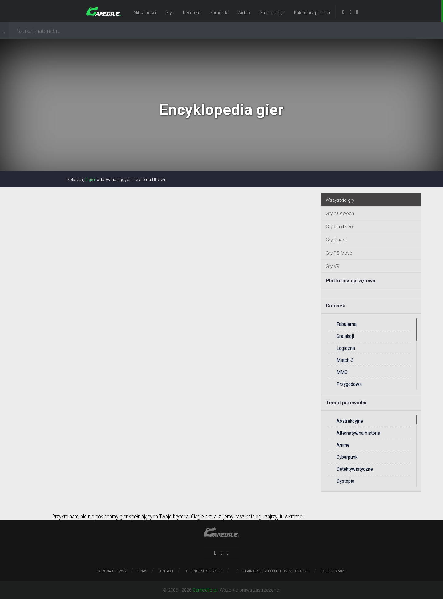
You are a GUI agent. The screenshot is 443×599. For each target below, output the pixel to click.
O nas (142, 571)
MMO (342, 372)
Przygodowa (349, 384)
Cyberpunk (347, 457)
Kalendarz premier (312, 12)
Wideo (243, 12)
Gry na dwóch (340, 213)
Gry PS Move (339, 253)
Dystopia (345, 481)
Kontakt (166, 571)
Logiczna (346, 348)
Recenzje (192, 12)
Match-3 (345, 360)
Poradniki (219, 12)
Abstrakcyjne (350, 421)
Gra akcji (345, 336)
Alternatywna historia (358, 433)
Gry (169, 12)
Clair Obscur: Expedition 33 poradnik (276, 571)
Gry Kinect (336, 240)
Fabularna (347, 324)
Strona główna (112, 571)
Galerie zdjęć (272, 12)
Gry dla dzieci (340, 226)
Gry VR (332, 266)
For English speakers (203, 571)
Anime (343, 445)
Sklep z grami (333, 571)
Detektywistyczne (355, 469)
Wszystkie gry (340, 200)
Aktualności (145, 12)
